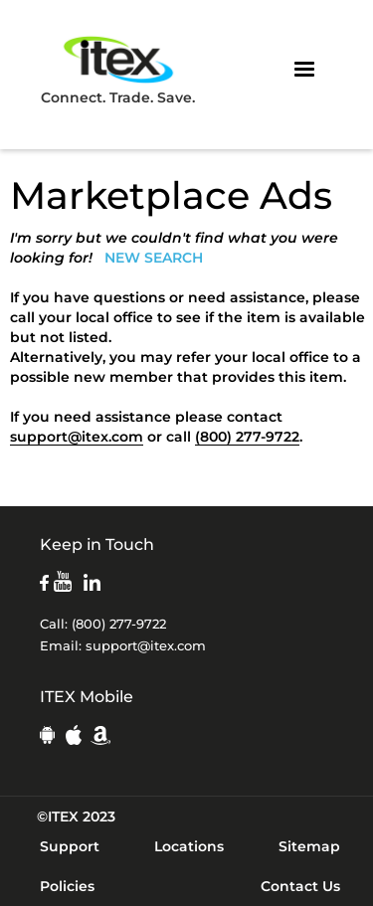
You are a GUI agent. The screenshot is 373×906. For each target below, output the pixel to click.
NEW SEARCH (153, 258)
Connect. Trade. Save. (118, 69)
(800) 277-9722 (247, 437)
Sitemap (309, 846)
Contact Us (300, 886)
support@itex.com (76, 437)
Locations (189, 846)
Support (69, 846)
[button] (304, 70)
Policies (67, 886)
